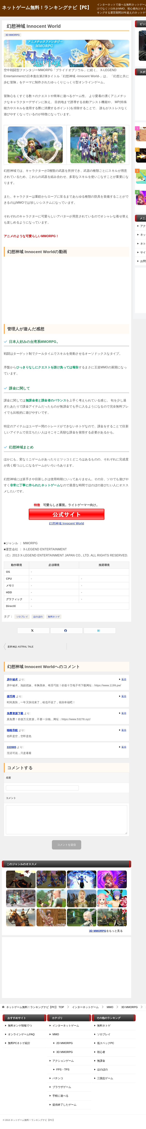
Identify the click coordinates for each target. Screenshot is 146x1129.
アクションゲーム (63, 1060)
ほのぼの (38, 616)
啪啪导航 (12, 730)
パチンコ (57, 1078)
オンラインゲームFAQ (21, 1034)
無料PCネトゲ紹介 (19, 1043)
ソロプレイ (22, 616)
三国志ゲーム (105, 1078)
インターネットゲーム (65, 1025)
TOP (35, 1007)
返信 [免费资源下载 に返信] (123, 713)
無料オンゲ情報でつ (20, 1025)
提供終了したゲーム (64, 1104)
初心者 (101, 1052)
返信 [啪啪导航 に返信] (123, 730)
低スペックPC (105, 1043)
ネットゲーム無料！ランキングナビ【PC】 (46, 7)
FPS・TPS (62, 1069)
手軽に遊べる (60, 1095)
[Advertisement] (66, 967)
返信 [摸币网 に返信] (123, 696)
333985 (11, 747)
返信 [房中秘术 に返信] (123, 679)
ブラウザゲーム (61, 1086)
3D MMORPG (13, 35)
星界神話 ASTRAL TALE (20, 646)
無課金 (101, 1060)
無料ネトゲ (54, 616)
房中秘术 (12, 679)
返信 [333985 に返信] (123, 747)
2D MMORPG (64, 1043)
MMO (55, 1034)
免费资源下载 (15, 713)
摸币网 (11, 696)
